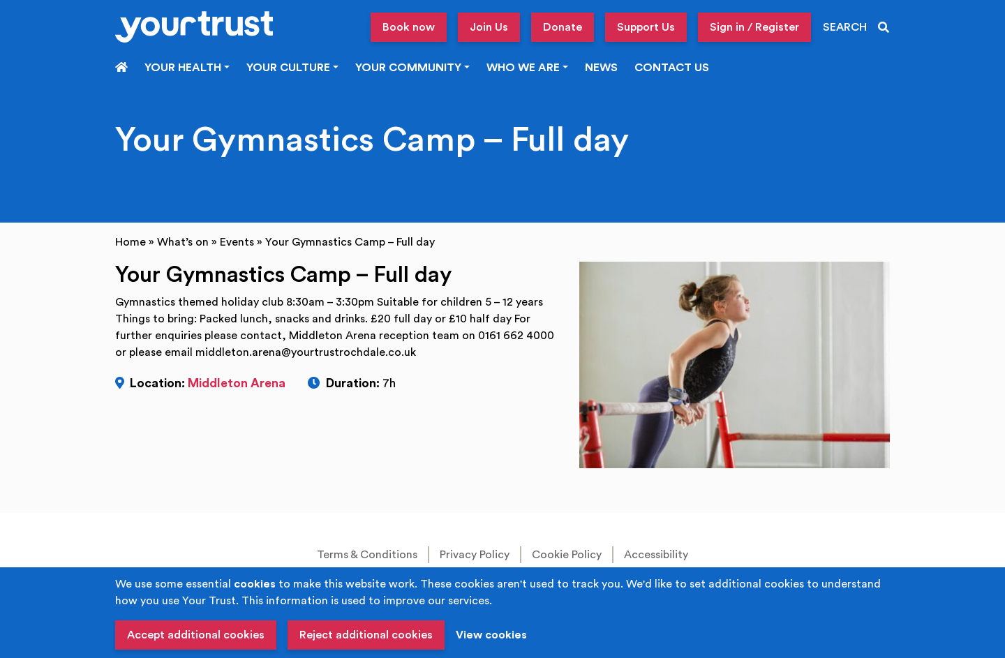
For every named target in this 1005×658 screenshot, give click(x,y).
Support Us (646, 27)
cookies (255, 584)
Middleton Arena (236, 383)
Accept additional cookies (196, 635)
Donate (562, 27)
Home (130, 242)
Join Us (489, 27)
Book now (408, 27)
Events (237, 242)
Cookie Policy (567, 554)
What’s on (183, 242)
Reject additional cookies (366, 635)
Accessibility (656, 554)
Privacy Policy (474, 554)
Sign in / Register (754, 27)
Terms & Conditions (367, 554)
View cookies (491, 635)
